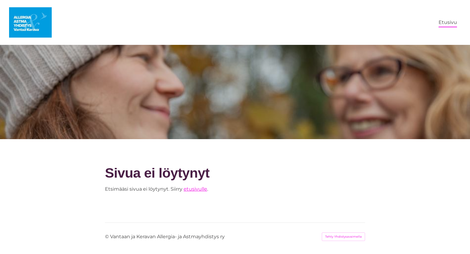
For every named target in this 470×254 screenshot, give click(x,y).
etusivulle (195, 189)
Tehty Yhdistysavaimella (343, 237)
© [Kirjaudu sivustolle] (107, 236)
